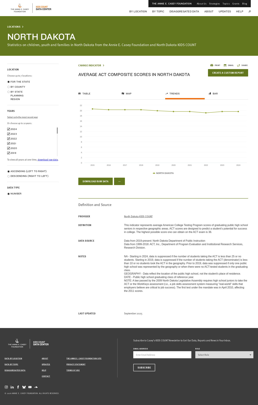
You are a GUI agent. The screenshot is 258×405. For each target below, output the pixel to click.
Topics (226, 3)
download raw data (48, 159)
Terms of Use (73, 370)
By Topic (158, 11)
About (208, 11)
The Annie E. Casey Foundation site (84, 358)
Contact (46, 376)
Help (239, 11)
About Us (201, 3)
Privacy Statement (76, 364)
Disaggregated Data (184, 11)
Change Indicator (89, 65)
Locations (13, 26)
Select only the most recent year (22, 117)
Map (129, 93)
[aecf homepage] (19, 8)
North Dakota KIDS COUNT (138, 216)
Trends (174, 93)
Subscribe (144, 367)
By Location (138, 11)
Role (197, 348)
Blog (244, 3)
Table (86, 93)
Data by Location (13, 358)
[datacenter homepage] (44, 8)
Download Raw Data (95, 181)
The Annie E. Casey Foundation (172, 3)
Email (228, 65)
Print (215, 65)
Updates (225, 11)
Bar (215, 93)
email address (140, 348)
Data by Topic (11, 364)
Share (242, 65)
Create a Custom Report (228, 73)
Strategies (214, 3)
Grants (235, 3)
